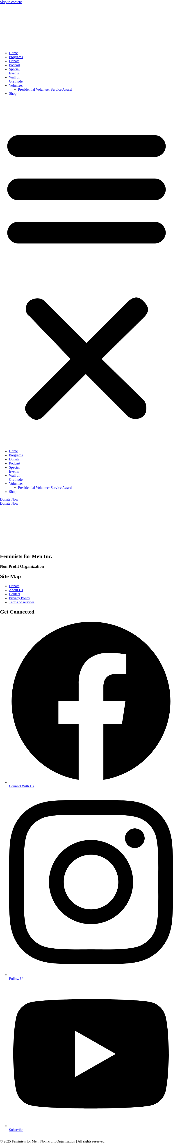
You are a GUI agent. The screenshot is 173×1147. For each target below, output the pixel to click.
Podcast (14, 65)
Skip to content (11, 2)
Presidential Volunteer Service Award (45, 89)
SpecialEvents (14, 71)
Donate (14, 61)
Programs (16, 57)
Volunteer (16, 85)
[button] (86, 272)
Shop (12, 93)
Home (13, 53)
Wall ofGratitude (16, 79)
